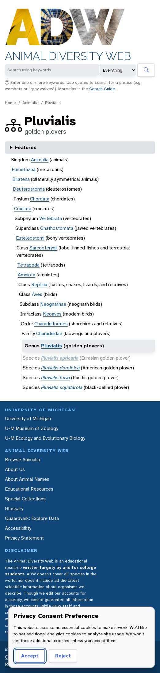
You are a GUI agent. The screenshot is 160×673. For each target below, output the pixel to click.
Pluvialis (53, 102)
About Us (15, 469)
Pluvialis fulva (55, 377)
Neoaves (52, 314)
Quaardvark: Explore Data (32, 518)
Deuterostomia (29, 189)
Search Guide (102, 89)
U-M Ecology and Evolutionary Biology (45, 438)
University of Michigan (28, 418)
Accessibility (18, 528)
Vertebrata (50, 218)
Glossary (14, 508)
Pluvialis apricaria (59, 358)
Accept (29, 655)
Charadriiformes (51, 323)
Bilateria (21, 179)
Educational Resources (29, 489)
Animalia (30, 102)
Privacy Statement (24, 538)
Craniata (22, 208)
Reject (63, 655)
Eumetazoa (24, 169)
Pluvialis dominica (60, 368)
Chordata (39, 199)
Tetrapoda (28, 265)
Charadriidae (49, 333)
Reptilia (39, 284)
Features (25, 147)
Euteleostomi (30, 238)
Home (10, 102)
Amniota (26, 274)
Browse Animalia (22, 459)
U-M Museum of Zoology (31, 428)
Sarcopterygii (43, 248)
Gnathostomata (56, 228)
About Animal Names (27, 479)
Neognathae (53, 304)
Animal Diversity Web (68, 56)
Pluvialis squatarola (61, 387)
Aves (37, 294)
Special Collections (25, 498)
